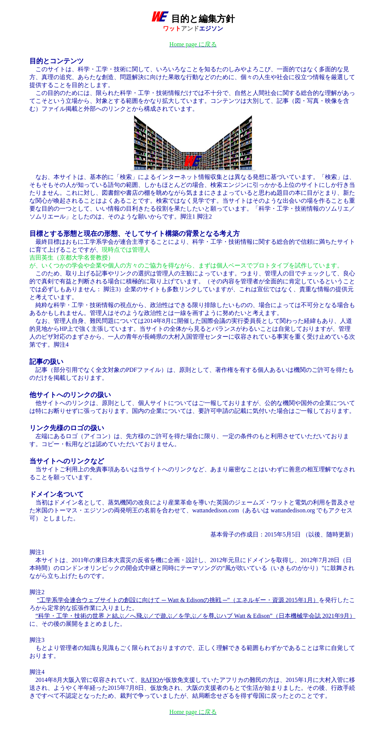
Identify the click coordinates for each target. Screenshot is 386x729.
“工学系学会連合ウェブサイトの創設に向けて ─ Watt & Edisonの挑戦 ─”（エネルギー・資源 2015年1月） (178, 600)
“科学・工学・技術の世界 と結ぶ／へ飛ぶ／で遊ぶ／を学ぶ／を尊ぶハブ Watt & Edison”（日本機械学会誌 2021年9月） (195, 616)
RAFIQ (150, 680)
